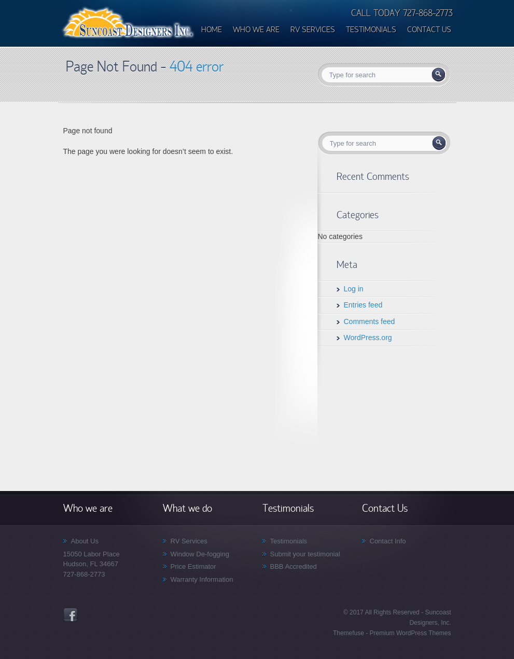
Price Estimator (193, 566)
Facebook (70, 615)
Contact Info (388, 541)
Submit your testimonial (305, 554)
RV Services (189, 541)
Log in (354, 289)
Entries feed (363, 305)
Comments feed (369, 321)
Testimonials (289, 541)
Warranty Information (202, 579)
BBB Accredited (293, 566)
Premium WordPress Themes (409, 633)
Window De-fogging (200, 554)
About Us (85, 541)
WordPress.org (368, 337)
